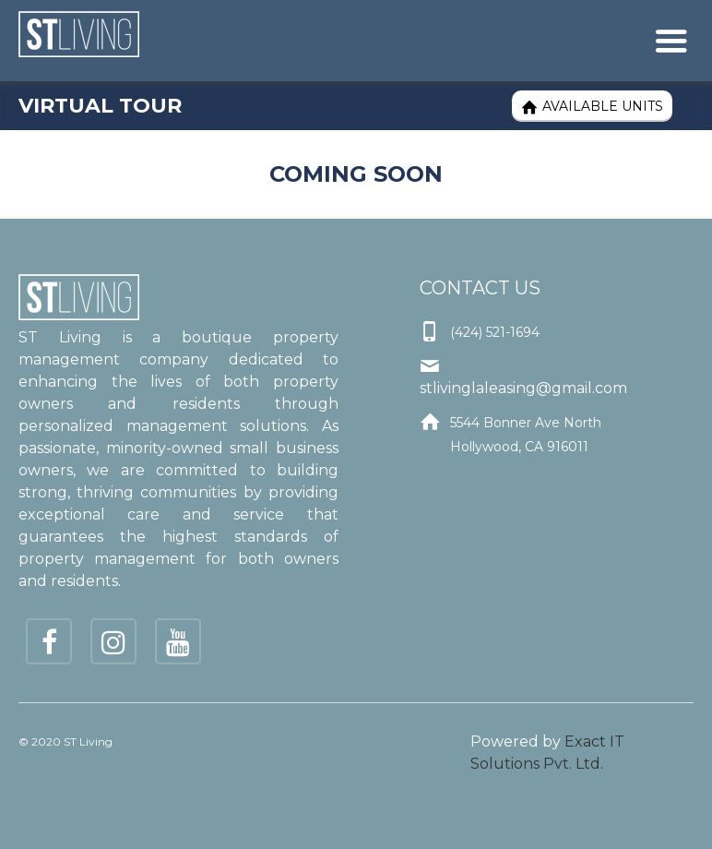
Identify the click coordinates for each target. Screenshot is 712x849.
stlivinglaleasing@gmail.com (523, 388)
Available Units (592, 106)
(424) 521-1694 (495, 332)
